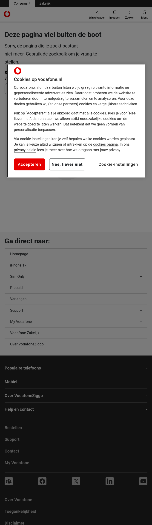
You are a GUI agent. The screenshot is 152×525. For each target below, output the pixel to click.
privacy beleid (25, 150)
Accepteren (29, 164)
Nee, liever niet (67, 164)
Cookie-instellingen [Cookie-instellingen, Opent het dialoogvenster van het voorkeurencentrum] (118, 164)
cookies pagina (105, 144)
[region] (76, 120)
